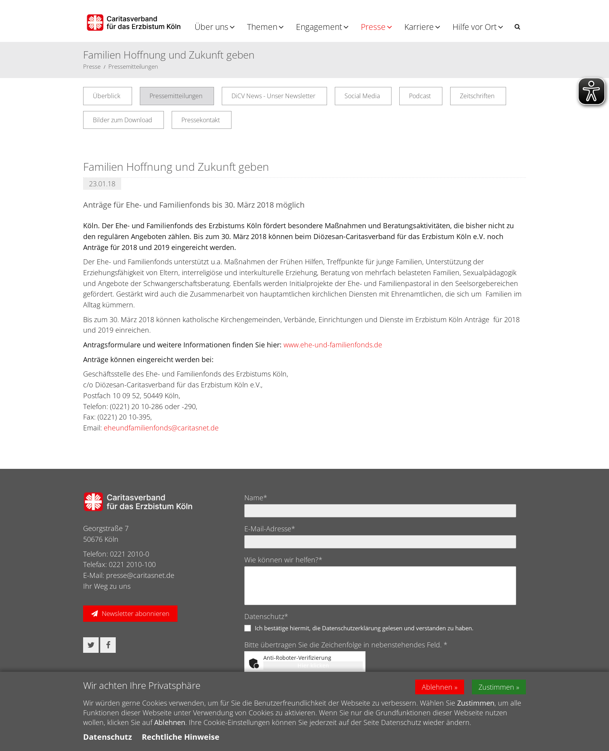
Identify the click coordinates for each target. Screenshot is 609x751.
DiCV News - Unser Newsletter (273, 96)
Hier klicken (313, 665)
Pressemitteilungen (133, 66)
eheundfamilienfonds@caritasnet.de (161, 427)
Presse (373, 26)
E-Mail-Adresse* (269, 528)
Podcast (420, 96)
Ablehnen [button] (437, 687)
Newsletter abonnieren (135, 613)
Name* (255, 497)
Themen (262, 26)
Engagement (319, 26)
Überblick (106, 96)
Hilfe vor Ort (474, 26)
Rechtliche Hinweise (180, 737)
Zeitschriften (477, 96)
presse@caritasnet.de (140, 575)
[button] (517, 26)
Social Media (362, 96)
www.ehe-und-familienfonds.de (333, 344)
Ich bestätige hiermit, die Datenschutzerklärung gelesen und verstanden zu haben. (364, 628)
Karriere (419, 26)
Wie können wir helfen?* (283, 559)
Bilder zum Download (122, 120)
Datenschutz (107, 737)
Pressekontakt (200, 120)
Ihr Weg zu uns (106, 586)
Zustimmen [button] (496, 687)
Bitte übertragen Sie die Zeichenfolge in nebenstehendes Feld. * (345, 644)
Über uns (211, 26)
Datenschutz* (266, 616)
